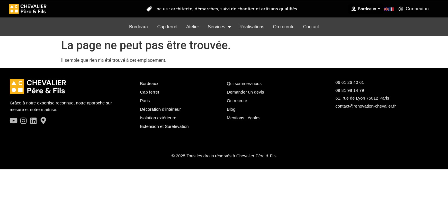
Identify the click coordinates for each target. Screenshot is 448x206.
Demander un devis (245, 92)
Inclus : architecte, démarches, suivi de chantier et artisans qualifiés (226, 8)
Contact (311, 26)
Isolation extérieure (158, 117)
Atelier (192, 26)
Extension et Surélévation (164, 126)
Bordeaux (139, 26)
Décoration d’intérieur (160, 109)
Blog (231, 109)
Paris (145, 100)
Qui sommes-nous (244, 83)
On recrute (284, 26)
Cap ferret (167, 26)
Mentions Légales (244, 117)
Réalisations (251, 26)
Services (219, 27)
